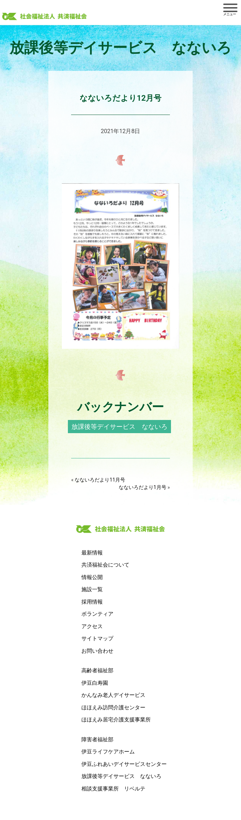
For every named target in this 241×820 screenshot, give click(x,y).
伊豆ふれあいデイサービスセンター (124, 764)
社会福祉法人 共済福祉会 (44, 17)
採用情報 (92, 602)
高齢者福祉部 (97, 670)
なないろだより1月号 (142, 487)
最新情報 (92, 553)
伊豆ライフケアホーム (108, 751)
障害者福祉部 (97, 739)
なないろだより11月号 (100, 480)
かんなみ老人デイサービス (113, 695)
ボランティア (97, 614)
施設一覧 (92, 589)
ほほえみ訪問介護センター (113, 707)
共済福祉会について (105, 565)
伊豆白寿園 (94, 683)
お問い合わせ (97, 651)
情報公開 (92, 577)
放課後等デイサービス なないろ (119, 426)
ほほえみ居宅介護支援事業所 (116, 719)
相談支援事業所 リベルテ (113, 788)
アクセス (92, 626)
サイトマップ (97, 638)
